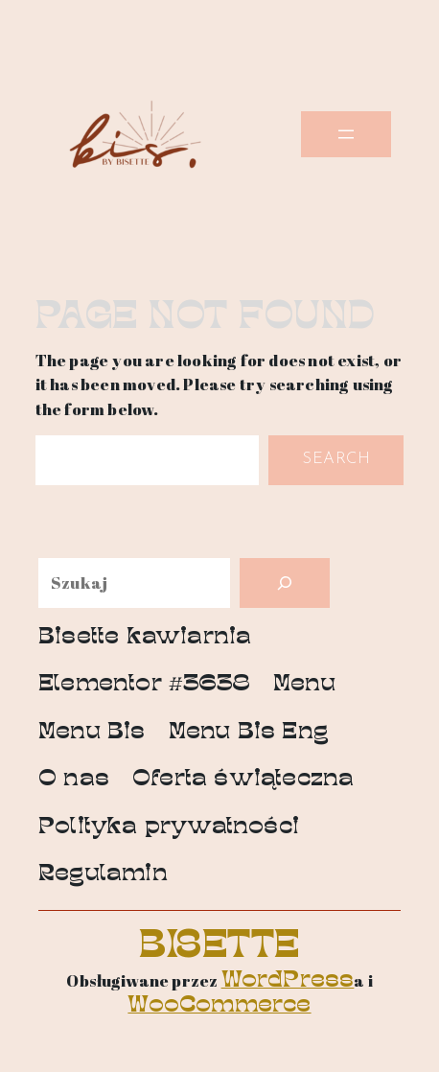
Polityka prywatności (168, 828)
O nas (73, 780)
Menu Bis (92, 733)
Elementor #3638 (144, 685)
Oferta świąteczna (243, 780)
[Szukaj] (285, 583)
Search (336, 459)
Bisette (219, 947)
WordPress (288, 981)
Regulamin (103, 875)
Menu (304, 685)
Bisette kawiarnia (144, 638)
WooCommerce (219, 1006)
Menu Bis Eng (249, 733)
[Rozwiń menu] (346, 134)
